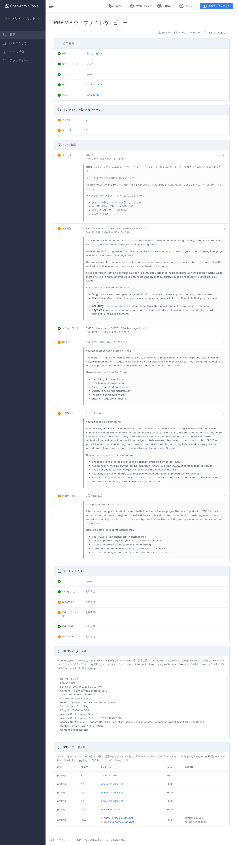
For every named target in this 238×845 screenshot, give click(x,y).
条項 (80, 840)
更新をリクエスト (215, 33)
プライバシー (68, 840)
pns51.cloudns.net (113, 809)
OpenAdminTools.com (98, 840)
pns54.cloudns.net (113, 792)
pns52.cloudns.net (113, 784)
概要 (54, 840)
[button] (157, 157)
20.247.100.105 (111, 775)
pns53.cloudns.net (113, 801)
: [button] (67, 155)
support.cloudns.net (124, 822)
